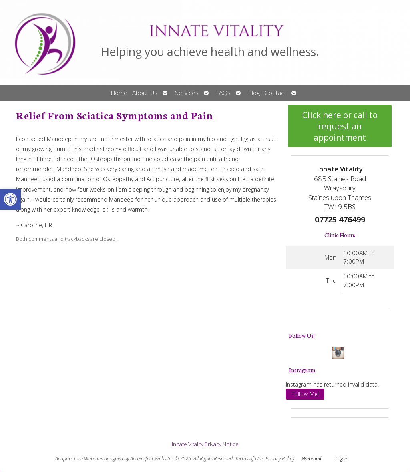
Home (119, 93)
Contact (275, 93)
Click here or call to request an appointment (340, 126)
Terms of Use (249, 458)
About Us (144, 93)
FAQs (223, 93)
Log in (341, 458)
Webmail (311, 458)
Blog (254, 93)
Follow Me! (305, 394)
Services (187, 93)
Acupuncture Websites (79, 458)
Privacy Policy (279, 458)
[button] (10, 199)
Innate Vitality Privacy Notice (205, 444)
